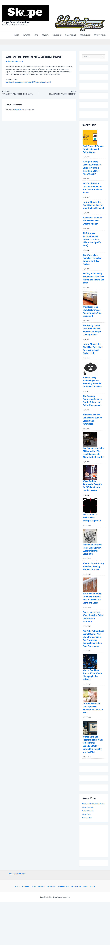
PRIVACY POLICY (87, 919)
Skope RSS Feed (88, 843)
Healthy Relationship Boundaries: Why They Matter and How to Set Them (92, 288)
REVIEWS (41, 919)
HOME (19, 919)
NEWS (34, 919)
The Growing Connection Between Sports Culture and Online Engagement (92, 417)
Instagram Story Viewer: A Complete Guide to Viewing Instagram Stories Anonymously (93, 170)
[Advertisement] (96, 873)
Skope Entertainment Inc (16, 22)
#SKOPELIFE (50, 919)
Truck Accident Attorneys (17, 906)
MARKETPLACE (62, 919)
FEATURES (27, 919)
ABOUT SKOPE (74, 919)
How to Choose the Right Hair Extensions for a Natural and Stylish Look (93, 362)
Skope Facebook (88, 840)
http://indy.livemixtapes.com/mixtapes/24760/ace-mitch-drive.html (29, 82)
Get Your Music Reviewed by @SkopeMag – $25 (93, 538)
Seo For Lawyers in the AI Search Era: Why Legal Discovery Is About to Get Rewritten (93, 472)
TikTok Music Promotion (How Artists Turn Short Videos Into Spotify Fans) (93, 248)
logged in (18, 110)
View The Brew (87, 850)
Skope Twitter (87, 847)
